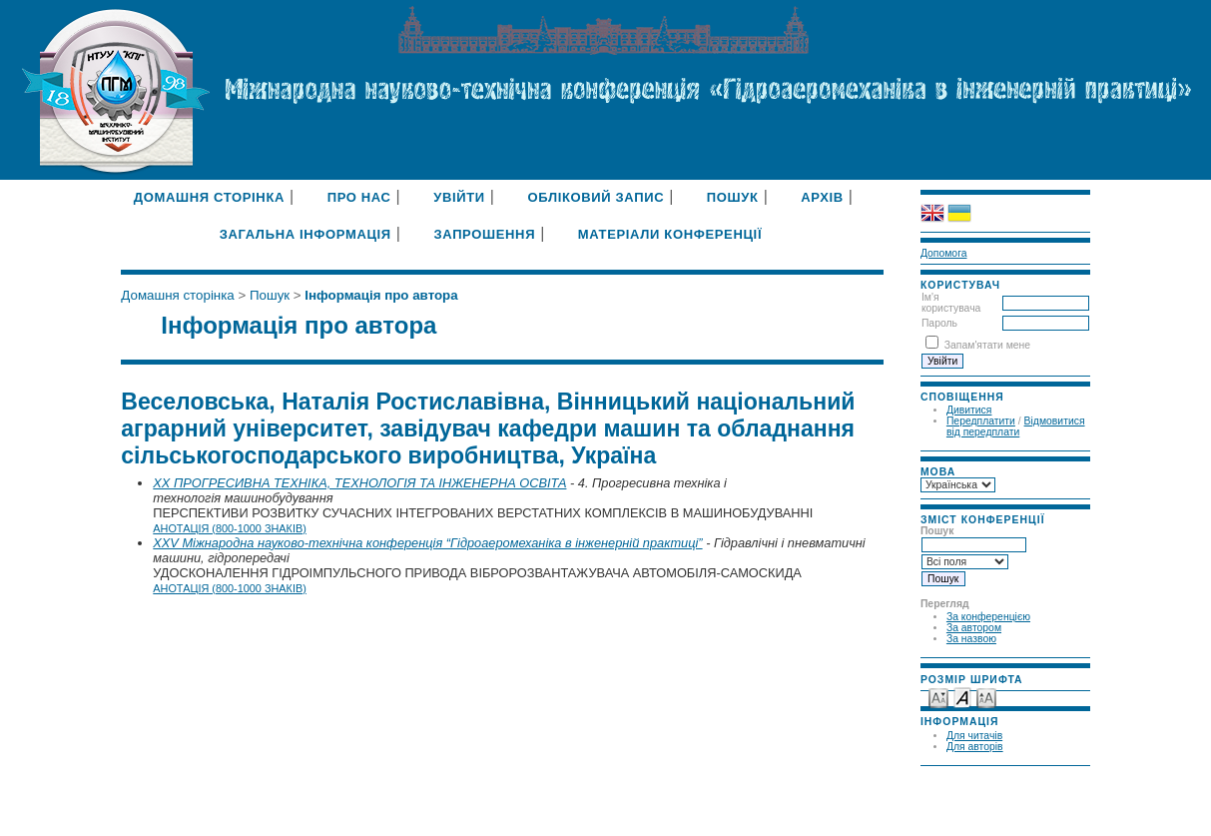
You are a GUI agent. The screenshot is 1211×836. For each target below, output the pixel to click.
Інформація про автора (380, 295)
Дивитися (969, 410)
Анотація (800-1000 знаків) (229, 528)
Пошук (733, 197)
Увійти (459, 197)
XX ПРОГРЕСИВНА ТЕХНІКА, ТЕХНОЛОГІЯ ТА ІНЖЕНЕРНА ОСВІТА (359, 482)
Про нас (359, 197)
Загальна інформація (305, 234)
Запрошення (484, 234)
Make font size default (962, 696)
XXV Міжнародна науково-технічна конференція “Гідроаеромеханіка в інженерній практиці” (427, 542)
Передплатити (980, 421)
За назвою (971, 638)
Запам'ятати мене (987, 345)
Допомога (943, 253)
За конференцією (988, 616)
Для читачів (974, 735)
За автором (973, 627)
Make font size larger (986, 696)
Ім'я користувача (950, 303)
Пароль (939, 323)
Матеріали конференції (670, 234)
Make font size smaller (938, 696)
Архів (822, 197)
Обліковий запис (595, 197)
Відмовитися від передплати (1015, 426)
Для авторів (974, 746)
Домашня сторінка (209, 197)
